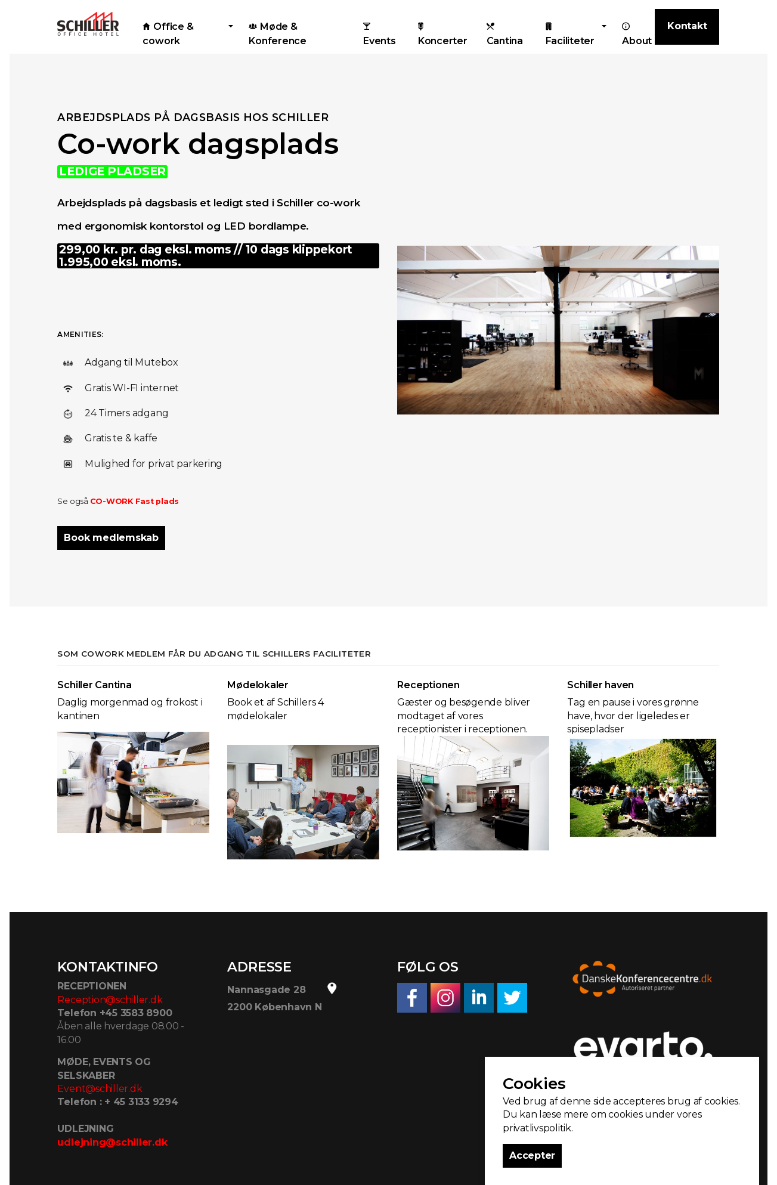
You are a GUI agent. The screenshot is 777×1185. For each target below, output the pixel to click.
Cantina (505, 34)
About (637, 34)
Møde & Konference (278, 34)
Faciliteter (570, 34)
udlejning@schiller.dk (112, 1142)
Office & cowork (168, 34)
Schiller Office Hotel (88, 24)
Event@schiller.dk (99, 1088)
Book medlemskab (111, 537)
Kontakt (687, 26)
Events (379, 34)
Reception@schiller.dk (109, 999)
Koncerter (443, 34)
